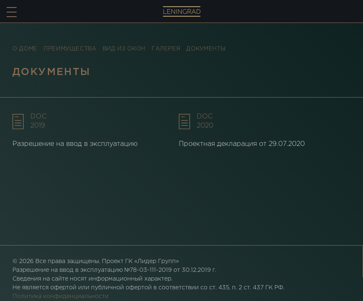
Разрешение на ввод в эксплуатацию (75, 144)
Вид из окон (124, 49)
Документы (205, 49)
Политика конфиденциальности (60, 296)
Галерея (166, 49)
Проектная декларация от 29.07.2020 (242, 144)
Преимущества (70, 49)
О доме (24, 49)
